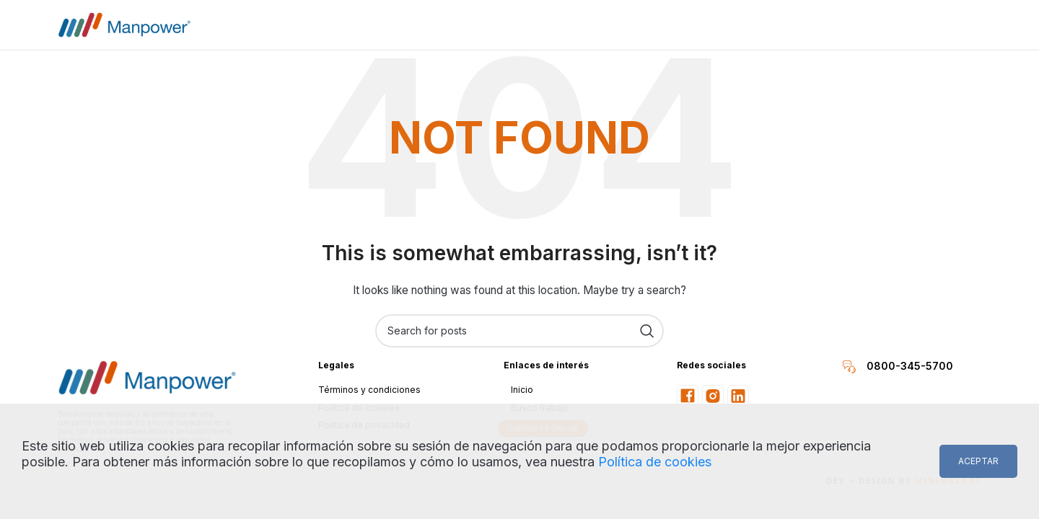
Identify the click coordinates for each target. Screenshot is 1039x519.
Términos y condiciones (369, 389)
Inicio (522, 389)
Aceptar (978, 461)
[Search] (519, 330)
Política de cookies (654, 461)
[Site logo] (124, 23)
